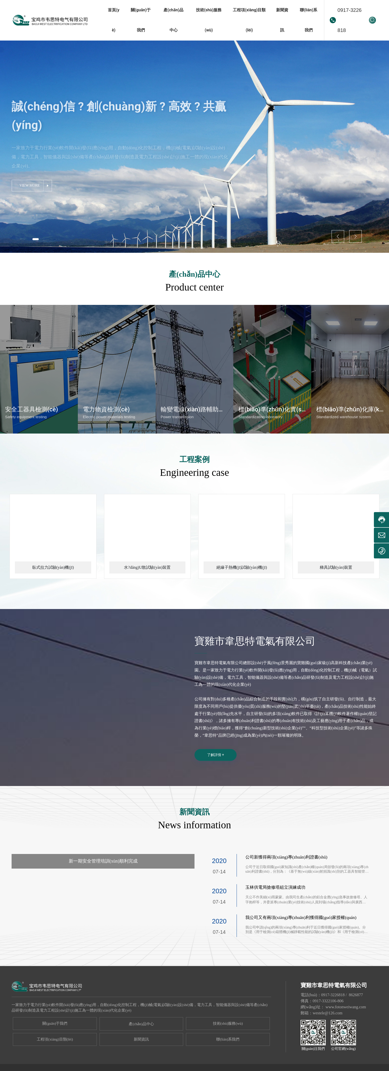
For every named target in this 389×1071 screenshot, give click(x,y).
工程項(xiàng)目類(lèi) (55, 1062)
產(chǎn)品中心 (141, 1046)
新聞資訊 (141, 1062)
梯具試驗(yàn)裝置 (336, 590)
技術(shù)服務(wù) (228, 1046)
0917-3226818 (350, 20)
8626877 (356, 1017)
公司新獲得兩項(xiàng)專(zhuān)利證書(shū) (288, 879)
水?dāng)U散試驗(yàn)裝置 (147, 590)
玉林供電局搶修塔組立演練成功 (277, 909)
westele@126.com (327, 1035)
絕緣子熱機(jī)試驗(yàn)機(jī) (241, 590)
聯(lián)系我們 (227, 1062)
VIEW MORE (32, 192)
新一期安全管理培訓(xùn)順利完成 (103, 883)
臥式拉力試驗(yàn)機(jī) (53, 590)
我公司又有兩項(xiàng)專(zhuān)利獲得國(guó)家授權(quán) (303, 939)
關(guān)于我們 (54, 1046)
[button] (37, 238)
